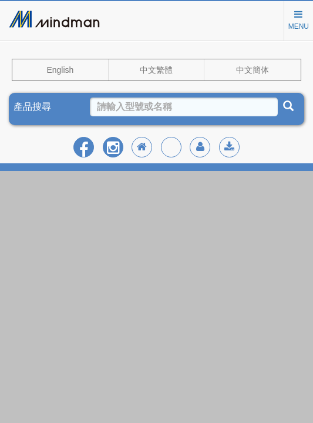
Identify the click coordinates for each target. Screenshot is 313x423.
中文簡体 (252, 70)
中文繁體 (156, 70)
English (59, 70)
